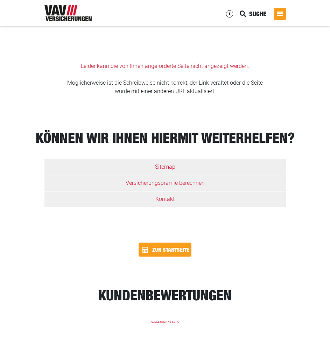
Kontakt (165, 199)
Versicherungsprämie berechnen (165, 183)
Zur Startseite (165, 249)
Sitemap (165, 166)
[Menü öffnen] (280, 14)
